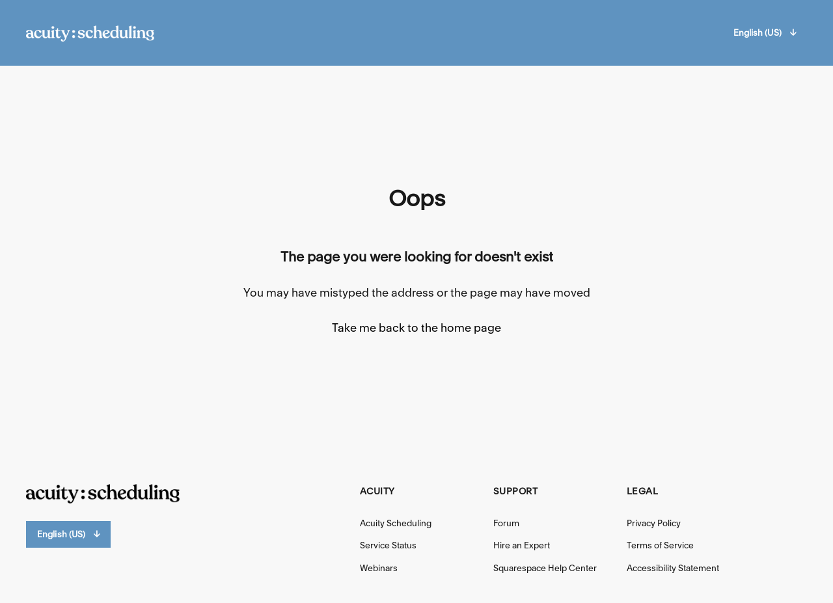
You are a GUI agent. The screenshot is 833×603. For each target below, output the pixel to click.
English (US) (764, 33)
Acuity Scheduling (395, 523)
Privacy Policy (654, 523)
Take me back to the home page (416, 327)
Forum (506, 523)
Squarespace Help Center (545, 568)
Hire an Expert (521, 545)
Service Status (388, 545)
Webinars (379, 568)
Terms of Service (660, 545)
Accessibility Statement (673, 568)
